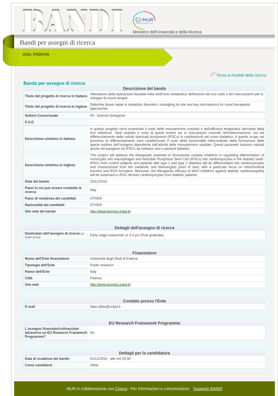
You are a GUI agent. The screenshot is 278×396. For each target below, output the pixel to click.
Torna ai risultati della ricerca (238, 75)
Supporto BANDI (208, 388)
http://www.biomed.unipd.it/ (110, 211)
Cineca (121, 388)
